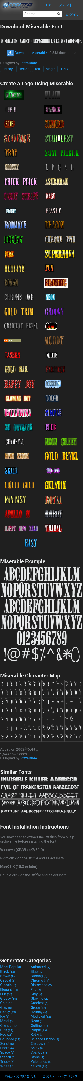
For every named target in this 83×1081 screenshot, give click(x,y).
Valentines (41, 1061)
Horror (24, 69)
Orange (9, 1025)
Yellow (39, 1066)
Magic (50, 69)
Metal (7, 1021)
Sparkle (39, 1052)
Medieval (41, 1016)
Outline (39, 1025)
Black (7, 971)
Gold (7, 1003)
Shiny (37, 1048)
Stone (37, 1057)
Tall (37, 69)
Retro (37, 1034)
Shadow (40, 1043)
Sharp (7, 1048)
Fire (36, 989)
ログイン (73, 14)
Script (7, 1043)
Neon (37, 1021)
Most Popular (10, 967)
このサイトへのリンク (60, 1076)
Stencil (7, 1057)
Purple (39, 1030)
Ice (4, 1016)
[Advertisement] (41, 917)
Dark (64, 69)
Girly (36, 994)
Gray (6, 1007)
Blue (37, 971)
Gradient (39, 1003)
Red (6, 1034)
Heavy (8, 1012)
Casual (7, 980)
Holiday (39, 1012)
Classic (8, 985)
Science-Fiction (45, 1039)
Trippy (7, 1061)
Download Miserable (27, 53)
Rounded (10, 1039)
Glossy (8, 998)
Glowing (40, 998)
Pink (6, 1030)
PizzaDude (28, 63)
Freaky (7, 69)
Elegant (9, 989)
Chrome (40, 980)
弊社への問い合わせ (21, 1076)
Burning (39, 976)
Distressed (42, 985)
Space (7, 1052)
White (7, 1066)
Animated (40, 967)
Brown (7, 976)
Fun (6, 994)
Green (38, 1007)
